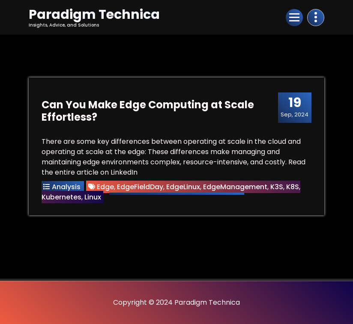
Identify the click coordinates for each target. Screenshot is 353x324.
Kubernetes (61, 197)
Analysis (66, 187)
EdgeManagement (235, 187)
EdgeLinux (183, 187)
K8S (292, 187)
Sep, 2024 (294, 107)
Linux (92, 197)
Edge (105, 187)
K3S (276, 187)
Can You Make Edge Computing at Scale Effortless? (148, 111)
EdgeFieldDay (140, 187)
